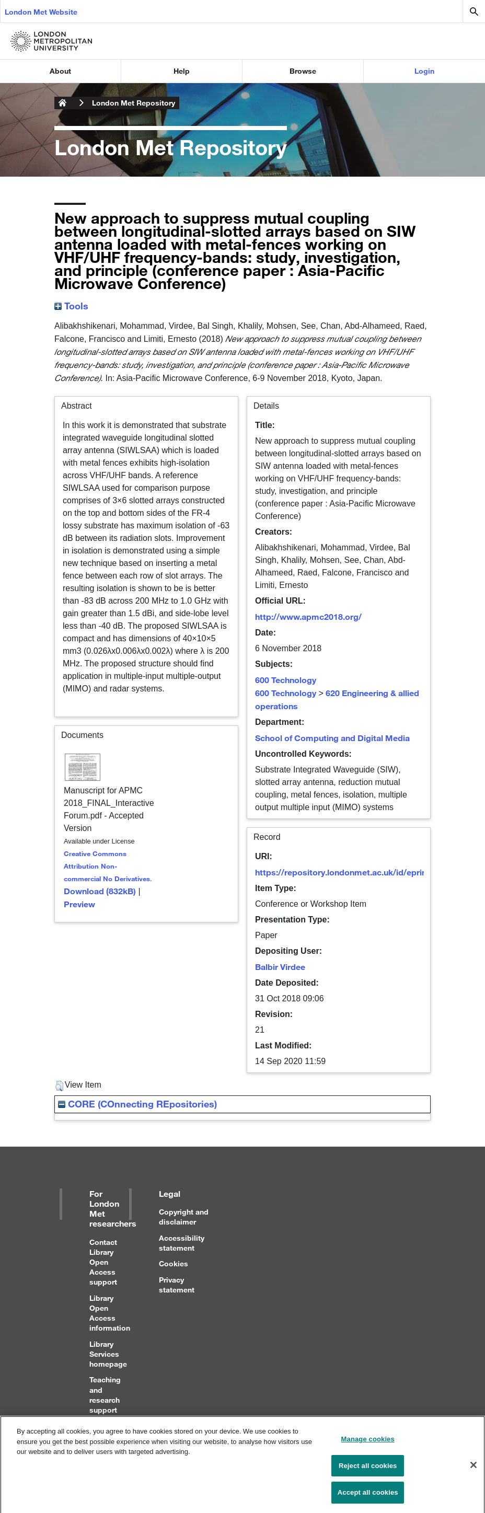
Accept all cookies (368, 1496)
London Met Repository (133, 102)
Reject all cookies (368, 1469)
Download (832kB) (100, 891)
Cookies (173, 1263)
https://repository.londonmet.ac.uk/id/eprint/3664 (353, 872)
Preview (79, 904)
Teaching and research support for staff (105, 1399)
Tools (71, 305)
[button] (59, 1086)
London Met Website (41, 11)
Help (182, 70)
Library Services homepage (108, 1353)
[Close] (473, 1468)
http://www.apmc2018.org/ (308, 616)
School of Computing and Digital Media (332, 738)
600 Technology (285, 680)
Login (424, 70)
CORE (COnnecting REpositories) (137, 1104)
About (60, 70)
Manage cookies (368, 1443)
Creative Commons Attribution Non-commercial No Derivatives (107, 866)
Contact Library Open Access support (103, 1262)
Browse (303, 70)
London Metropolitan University (62, 103)
